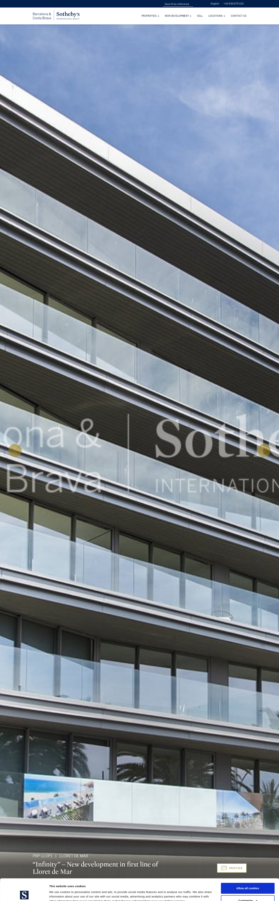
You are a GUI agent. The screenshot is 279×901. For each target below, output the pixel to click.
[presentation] (15, 450)
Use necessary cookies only (247, 891)
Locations (216, 16)
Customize (247, 878)
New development (178, 16)
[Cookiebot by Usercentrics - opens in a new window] (24, 893)
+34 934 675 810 (233, 3)
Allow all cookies (247, 866)
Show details (58, 889)
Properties (150, 16)
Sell (200, 16)
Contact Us (239, 16)
